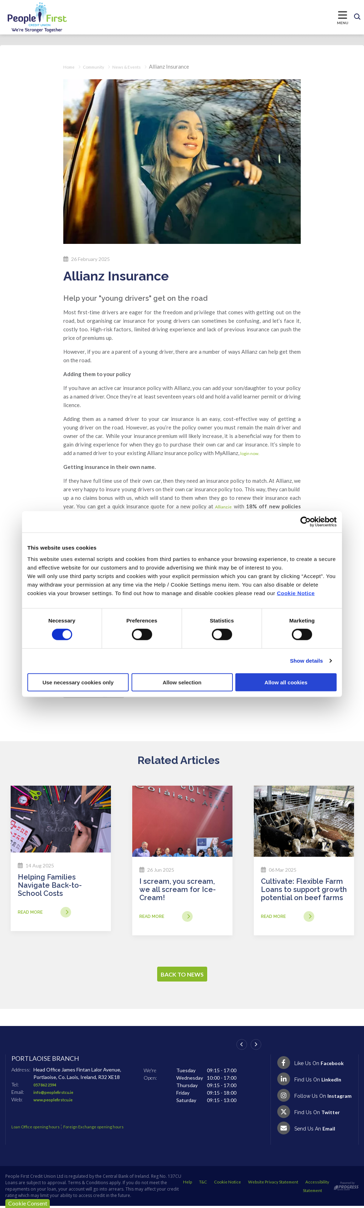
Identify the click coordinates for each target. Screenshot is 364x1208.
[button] (357, 16)
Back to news (182, 976)
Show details (306, 661)
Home (70, 66)
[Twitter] (315, 1114)
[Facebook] (315, 1065)
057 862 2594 (48, 1087)
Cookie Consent (27, 1203)
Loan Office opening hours (41, 1129)
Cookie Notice (296, 593)
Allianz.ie (222, 506)
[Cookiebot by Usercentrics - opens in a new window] (305, 522)
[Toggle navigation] (209, 17)
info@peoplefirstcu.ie (58, 1094)
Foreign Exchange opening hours (110, 1129)
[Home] (30, 17)
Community (98, 66)
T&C (253, 1183)
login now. (253, 453)
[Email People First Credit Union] (315, 1130)
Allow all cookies (285, 682)
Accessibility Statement (300, 1193)
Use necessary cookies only (77, 682)
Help (237, 1183)
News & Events (137, 66)
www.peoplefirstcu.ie (58, 1102)
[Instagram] (315, 1097)
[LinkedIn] (315, 1081)
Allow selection (181, 682)
